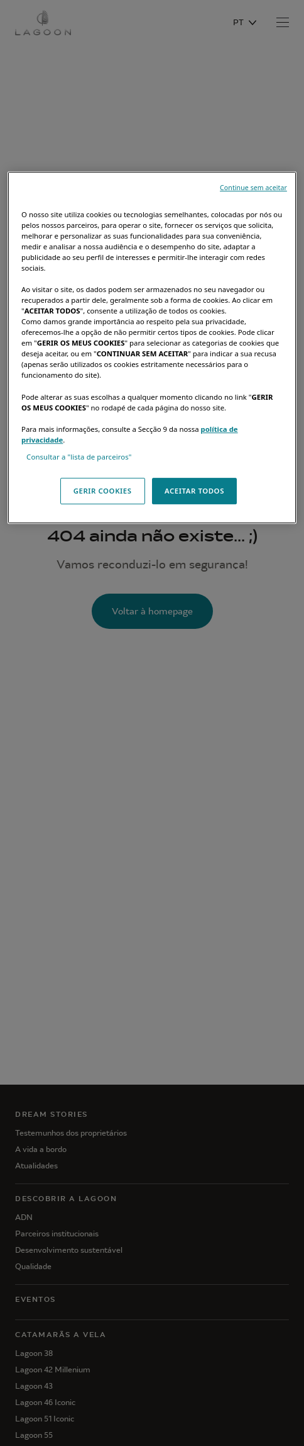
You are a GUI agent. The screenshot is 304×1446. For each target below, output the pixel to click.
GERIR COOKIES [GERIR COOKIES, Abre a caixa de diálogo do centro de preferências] (102, 490)
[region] (152, 347)
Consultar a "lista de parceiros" (79, 456)
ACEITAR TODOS (194, 490)
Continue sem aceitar (253, 187)
